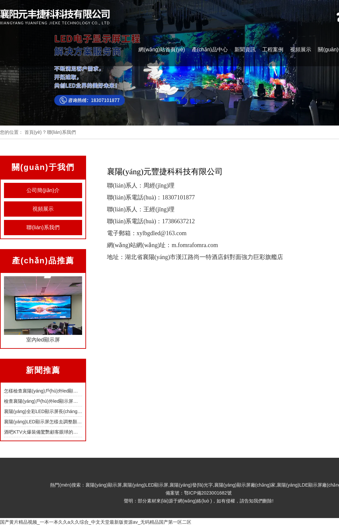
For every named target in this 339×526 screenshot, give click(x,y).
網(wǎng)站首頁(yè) (161, 49)
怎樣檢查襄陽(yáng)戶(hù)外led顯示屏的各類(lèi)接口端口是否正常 (72, 391)
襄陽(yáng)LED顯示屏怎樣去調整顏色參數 (47, 421)
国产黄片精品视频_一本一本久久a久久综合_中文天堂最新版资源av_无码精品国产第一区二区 (95, 522)
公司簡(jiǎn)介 (43, 190)
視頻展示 (300, 49)
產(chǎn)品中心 (210, 49)
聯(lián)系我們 (43, 227)
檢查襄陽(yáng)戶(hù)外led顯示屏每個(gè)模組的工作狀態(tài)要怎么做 (77, 401)
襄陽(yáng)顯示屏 (103, 485)
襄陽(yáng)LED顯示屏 (145, 485)
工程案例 (272, 49)
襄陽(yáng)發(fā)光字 (191, 485)
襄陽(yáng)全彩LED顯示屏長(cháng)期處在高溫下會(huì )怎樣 (67, 411)
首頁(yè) (33, 132)
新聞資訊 (245, 49)
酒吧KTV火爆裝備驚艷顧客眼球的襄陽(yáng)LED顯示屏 (61, 432)
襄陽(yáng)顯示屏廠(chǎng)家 (244, 485)
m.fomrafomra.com (194, 245)
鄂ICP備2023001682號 (207, 493)
